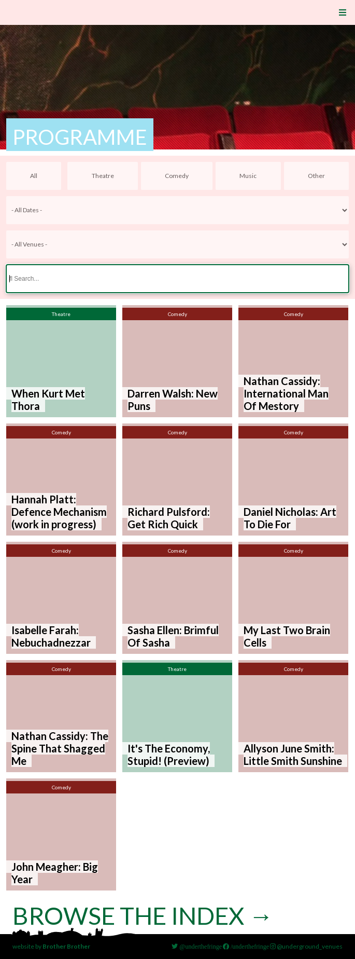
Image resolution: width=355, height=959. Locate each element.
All (33, 176)
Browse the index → (145, 915)
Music (248, 176)
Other (316, 176)
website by (51, 946)
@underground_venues (306, 946)
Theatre (103, 176)
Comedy (177, 176)
